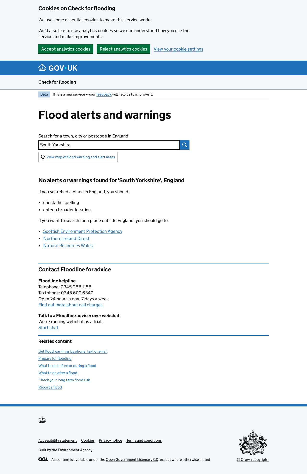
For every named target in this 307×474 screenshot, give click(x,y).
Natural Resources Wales (68, 245)
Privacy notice (110, 440)
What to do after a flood (57, 373)
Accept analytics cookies (65, 49)
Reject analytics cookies (123, 49)
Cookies (87, 440)
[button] (78, 157)
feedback (104, 94)
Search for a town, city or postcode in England (83, 136)
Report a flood (50, 387)
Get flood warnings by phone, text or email (72, 351)
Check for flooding (57, 82)
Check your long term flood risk (64, 380)
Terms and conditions (144, 440)
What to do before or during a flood (67, 365)
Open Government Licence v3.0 (132, 459)
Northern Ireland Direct (66, 238)
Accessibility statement (57, 440)
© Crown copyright (253, 459)
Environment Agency (75, 450)
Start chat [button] (48, 327)
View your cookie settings (178, 49)
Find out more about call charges (70, 305)
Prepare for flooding (54, 358)
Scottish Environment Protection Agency (82, 231)
